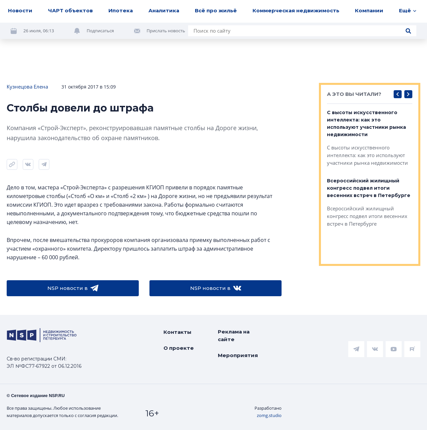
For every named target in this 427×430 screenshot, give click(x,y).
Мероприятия (238, 355)
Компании (369, 10)
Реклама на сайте (234, 335)
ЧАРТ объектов (70, 10)
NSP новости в (72, 288)
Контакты (177, 332)
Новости (20, 10)
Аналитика (163, 10)
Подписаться (100, 31)
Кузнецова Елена (27, 86)
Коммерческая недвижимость (296, 10)
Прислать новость (166, 31)
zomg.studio (269, 415)
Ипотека (120, 10)
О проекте (178, 348)
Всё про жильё (216, 10)
